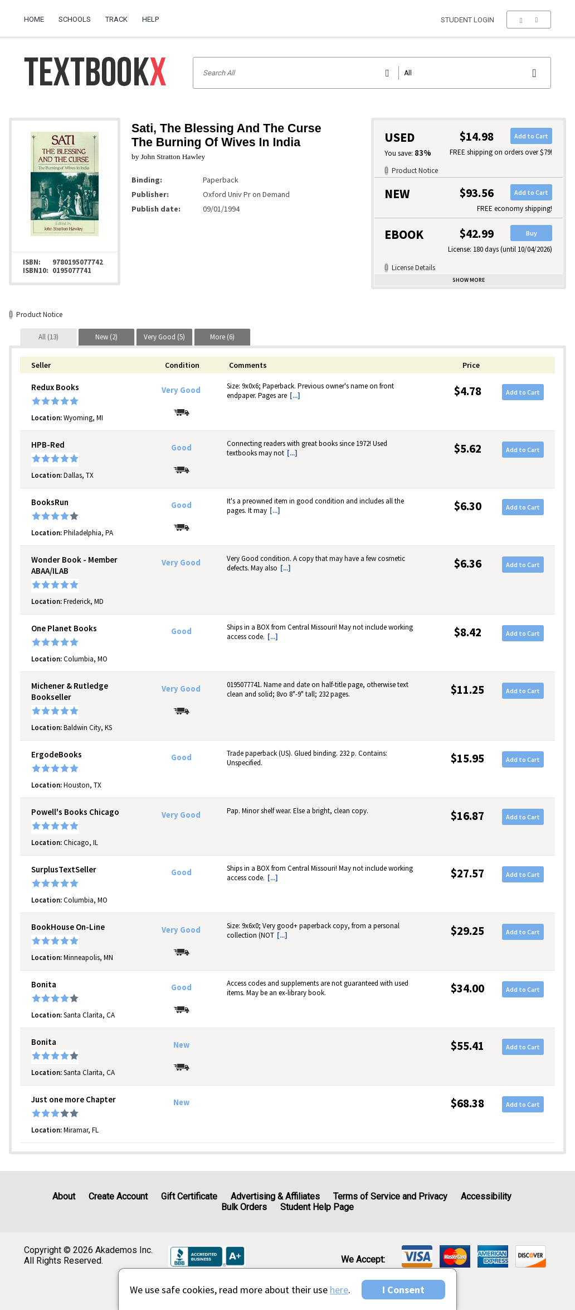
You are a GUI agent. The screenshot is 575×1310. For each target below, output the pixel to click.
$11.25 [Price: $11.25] (467, 689)
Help (150, 19)
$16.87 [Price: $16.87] (467, 815)
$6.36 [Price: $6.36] (467, 563)
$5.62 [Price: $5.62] (467, 448)
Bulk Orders (244, 1207)
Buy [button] (531, 233)
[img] (417, 1256)
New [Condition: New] (181, 1045)
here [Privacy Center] (339, 1289)
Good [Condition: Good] (181, 448)
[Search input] (372, 73)
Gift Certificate (189, 1196)
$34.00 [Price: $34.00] (467, 988)
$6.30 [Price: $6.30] (467, 506)
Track (116, 19)
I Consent (403, 1289)
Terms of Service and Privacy (390, 1196)
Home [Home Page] (34, 19)
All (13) (48, 337)
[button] (528, 19)
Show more (468, 280)
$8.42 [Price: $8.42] (467, 632)
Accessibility (486, 1196)
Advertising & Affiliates (275, 1196)
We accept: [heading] (363, 1260)
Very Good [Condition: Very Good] (181, 390)
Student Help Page (317, 1207)
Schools (75, 19)
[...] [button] (295, 395)
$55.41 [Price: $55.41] (467, 1045)
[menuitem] (37, 15)
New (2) (106, 337)
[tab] (48, 337)
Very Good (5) (164, 337)
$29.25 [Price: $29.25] (467, 930)
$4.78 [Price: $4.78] (467, 391)
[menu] (528, 19)
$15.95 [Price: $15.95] (467, 758)
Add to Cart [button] (531, 136)
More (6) (222, 337)
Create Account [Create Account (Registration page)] (118, 1196)
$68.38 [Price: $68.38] (467, 1103)
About (63, 1196)
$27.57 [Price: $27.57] (467, 873)
